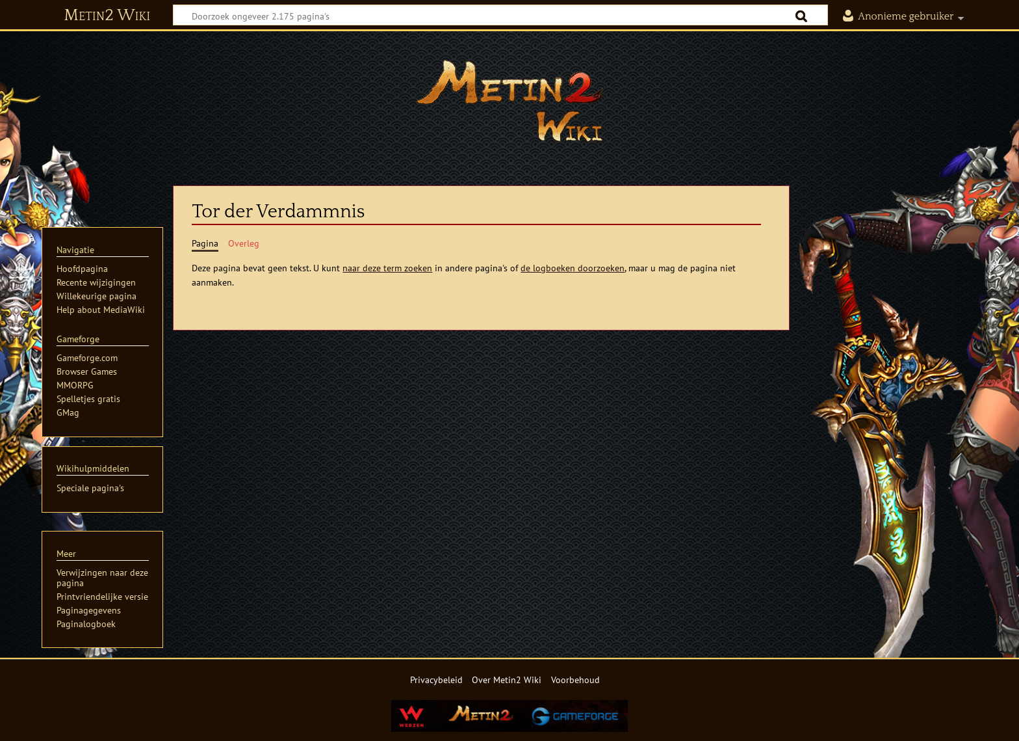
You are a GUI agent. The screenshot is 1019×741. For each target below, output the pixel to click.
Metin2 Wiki (107, 16)
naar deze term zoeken (387, 268)
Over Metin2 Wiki (506, 679)
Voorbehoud (575, 679)
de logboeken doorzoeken (573, 268)
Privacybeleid (436, 679)
